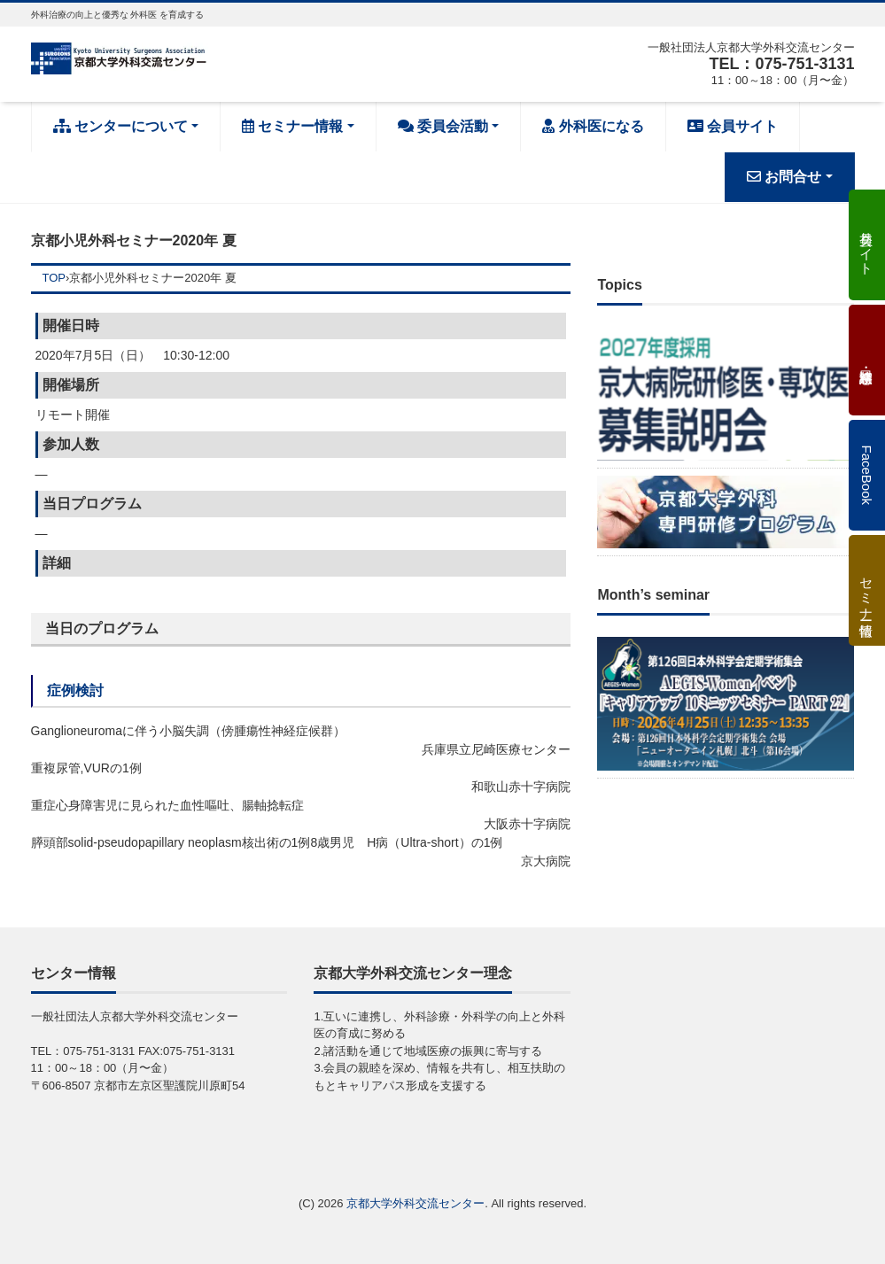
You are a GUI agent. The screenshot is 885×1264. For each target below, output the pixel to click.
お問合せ (784, 176)
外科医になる (592, 126)
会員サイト (732, 126)
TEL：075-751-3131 (781, 64)
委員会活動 (443, 126)
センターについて (120, 126)
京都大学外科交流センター (415, 1203)
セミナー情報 (292, 126)
